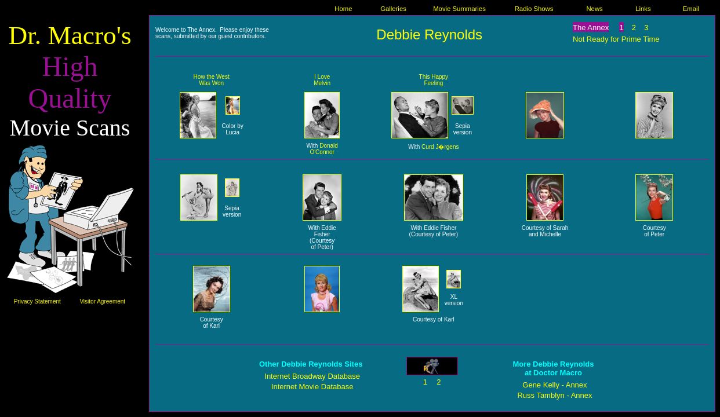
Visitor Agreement (102, 301)
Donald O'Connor (323, 148)
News (594, 8)
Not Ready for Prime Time (616, 39)
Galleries (393, 8)
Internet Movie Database (312, 386)
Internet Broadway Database (312, 376)
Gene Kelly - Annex (554, 385)
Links (642, 8)
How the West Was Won (212, 80)
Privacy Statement (37, 301)
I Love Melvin (322, 80)
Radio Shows (534, 8)
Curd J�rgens (440, 147)
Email (691, 8)
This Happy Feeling (434, 80)
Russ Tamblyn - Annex (554, 395)
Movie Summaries (459, 8)
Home (343, 8)
